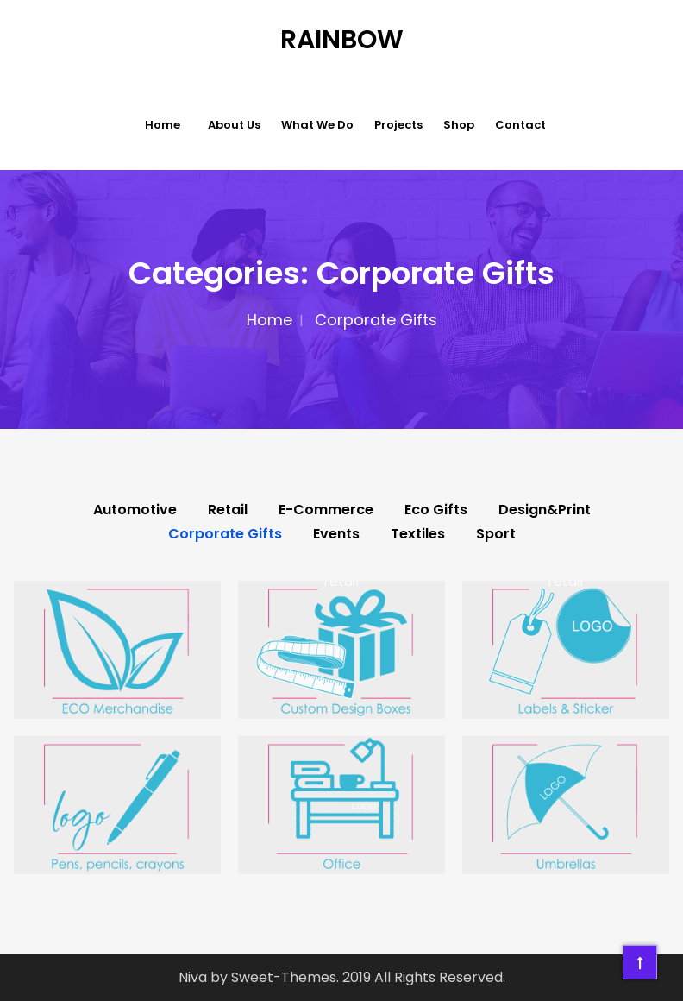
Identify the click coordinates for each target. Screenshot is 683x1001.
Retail (228, 510)
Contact (520, 124)
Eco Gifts (435, 510)
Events (336, 534)
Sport (496, 534)
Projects (398, 124)
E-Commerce (326, 510)
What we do (317, 124)
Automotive (135, 510)
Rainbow (342, 40)
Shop (458, 124)
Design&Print (544, 510)
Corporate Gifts (225, 534)
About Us (234, 124)
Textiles (418, 534)
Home (162, 124)
